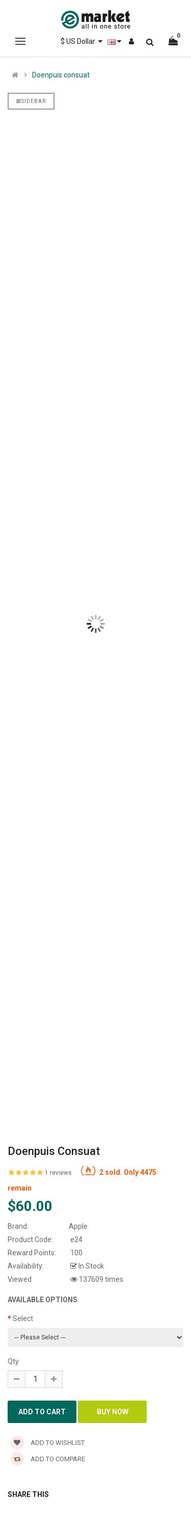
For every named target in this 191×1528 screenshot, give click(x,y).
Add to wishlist (47, 1442)
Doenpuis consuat (61, 74)
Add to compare (47, 1459)
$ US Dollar (81, 41)
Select (23, 1318)
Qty (13, 1361)
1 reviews (58, 1172)
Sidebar (31, 101)
